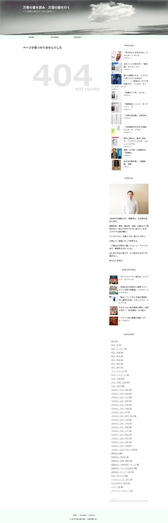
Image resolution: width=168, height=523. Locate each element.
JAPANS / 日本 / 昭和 (120, 442)
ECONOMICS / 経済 (119, 483)
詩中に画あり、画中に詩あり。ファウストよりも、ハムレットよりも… (136, 141)
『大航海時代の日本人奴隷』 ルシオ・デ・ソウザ (136, 128)
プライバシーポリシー (120, 490)
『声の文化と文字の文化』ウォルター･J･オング (136, 54)
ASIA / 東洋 (116, 386)
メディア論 (115, 487)
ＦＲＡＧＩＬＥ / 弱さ (120, 479)
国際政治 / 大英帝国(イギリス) (123, 464)
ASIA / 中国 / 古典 (118, 382)
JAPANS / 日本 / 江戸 (120, 430)
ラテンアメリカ (117, 371)
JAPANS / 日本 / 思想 (120, 401)
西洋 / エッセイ (117, 348)
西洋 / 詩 (114, 345)
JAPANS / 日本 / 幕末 (120, 434)
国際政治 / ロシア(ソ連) (121, 472)
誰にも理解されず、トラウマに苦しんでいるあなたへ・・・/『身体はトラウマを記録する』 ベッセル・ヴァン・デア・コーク (130, 81)
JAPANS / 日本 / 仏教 (120, 419)
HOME (31, 37)
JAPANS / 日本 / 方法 (120, 397)
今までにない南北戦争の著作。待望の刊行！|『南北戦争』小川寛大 (134, 309)
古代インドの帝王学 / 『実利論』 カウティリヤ (136, 65)
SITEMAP (55, 37)
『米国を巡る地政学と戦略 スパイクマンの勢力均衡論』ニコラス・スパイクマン (134, 289)
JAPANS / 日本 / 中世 (120, 423)
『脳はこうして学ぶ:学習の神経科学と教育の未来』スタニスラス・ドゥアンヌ (134, 300)
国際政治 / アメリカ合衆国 (122, 468)
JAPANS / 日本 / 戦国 (120, 427)
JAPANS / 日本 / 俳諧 (120, 408)
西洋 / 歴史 (115, 363)
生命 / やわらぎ (117, 475)
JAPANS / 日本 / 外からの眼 (123, 449)
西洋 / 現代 (115, 367)
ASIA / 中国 (116, 378)
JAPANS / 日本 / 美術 (120, 389)
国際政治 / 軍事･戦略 (120, 460)
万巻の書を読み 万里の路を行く (46, 7)
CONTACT (78, 37)
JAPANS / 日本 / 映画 (120, 393)
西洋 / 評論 (115, 352)
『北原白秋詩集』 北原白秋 (135, 115)
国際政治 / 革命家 (118, 457)
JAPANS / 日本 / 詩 (119, 412)
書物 (113, 341)
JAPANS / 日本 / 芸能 (120, 404)
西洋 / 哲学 (115, 356)
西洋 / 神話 (115, 360)
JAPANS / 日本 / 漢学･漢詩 (122, 416)
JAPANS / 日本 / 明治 (120, 438)
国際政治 (115, 453)
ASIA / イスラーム (118, 374)
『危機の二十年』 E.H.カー (135, 92)
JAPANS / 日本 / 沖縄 (120, 445)
